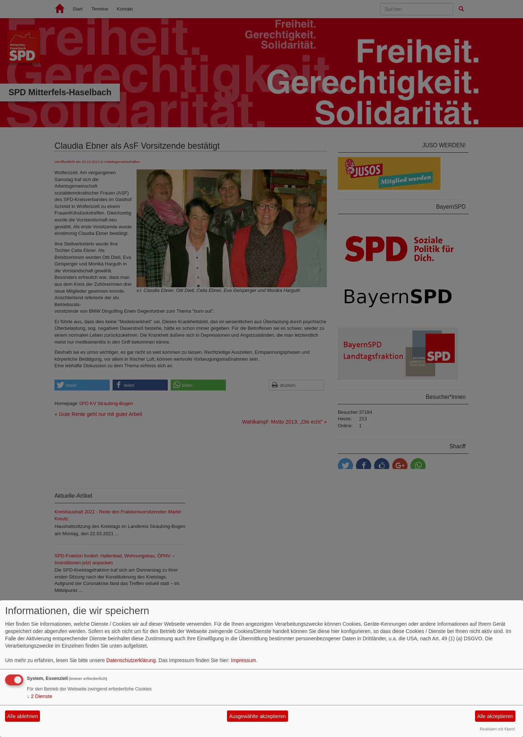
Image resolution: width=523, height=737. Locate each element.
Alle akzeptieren (495, 716)
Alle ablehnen (22, 716)
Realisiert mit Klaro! (497, 729)
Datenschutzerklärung (131, 660)
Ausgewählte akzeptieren (257, 716)
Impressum (243, 660)
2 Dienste (39, 696)
